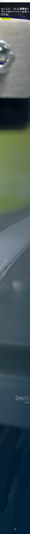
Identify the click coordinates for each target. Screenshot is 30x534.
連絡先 (14, 18)
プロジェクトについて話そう (6, 18)
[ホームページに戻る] (1, 1)
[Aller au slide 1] (24, 402)
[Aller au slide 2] (26, 402)
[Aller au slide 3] (28, 402)
